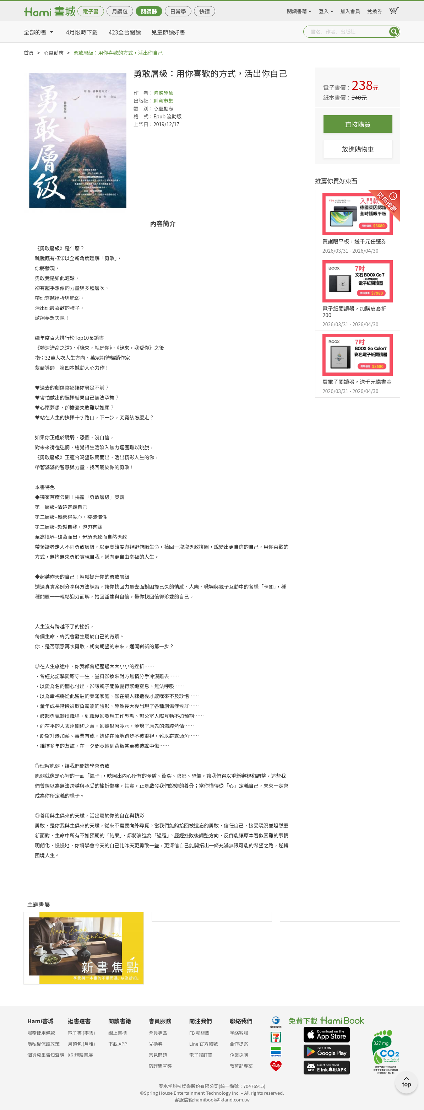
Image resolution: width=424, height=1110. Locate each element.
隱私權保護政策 (43, 1043)
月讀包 (120, 11)
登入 (324, 9)
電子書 (91, 11)
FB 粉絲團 (199, 1032)
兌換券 (374, 9)
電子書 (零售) (81, 1032)
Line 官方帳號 (203, 1043)
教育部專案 (241, 1065)
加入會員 (350, 9)
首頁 (29, 52)
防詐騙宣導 (160, 1065)
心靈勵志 (54, 52)
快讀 (204, 11)
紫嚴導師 (163, 92)
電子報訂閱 (200, 1054)
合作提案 (239, 1043)
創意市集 (163, 100)
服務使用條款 (41, 1032)
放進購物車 (358, 149)
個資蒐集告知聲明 (45, 1054)
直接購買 (358, 124)
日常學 (178, 11)
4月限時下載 (82, 32)
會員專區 (158, 1032)
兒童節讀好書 (168, 32)
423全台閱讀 (125, 32)
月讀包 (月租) (81, 1043)
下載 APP (117, 1043)
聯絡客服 (239, 1032)
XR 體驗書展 (80, 1054)
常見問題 (158, 1054)
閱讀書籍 (297, 9)
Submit (394, 31)
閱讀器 (149, 11)
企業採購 (239, 1054)
